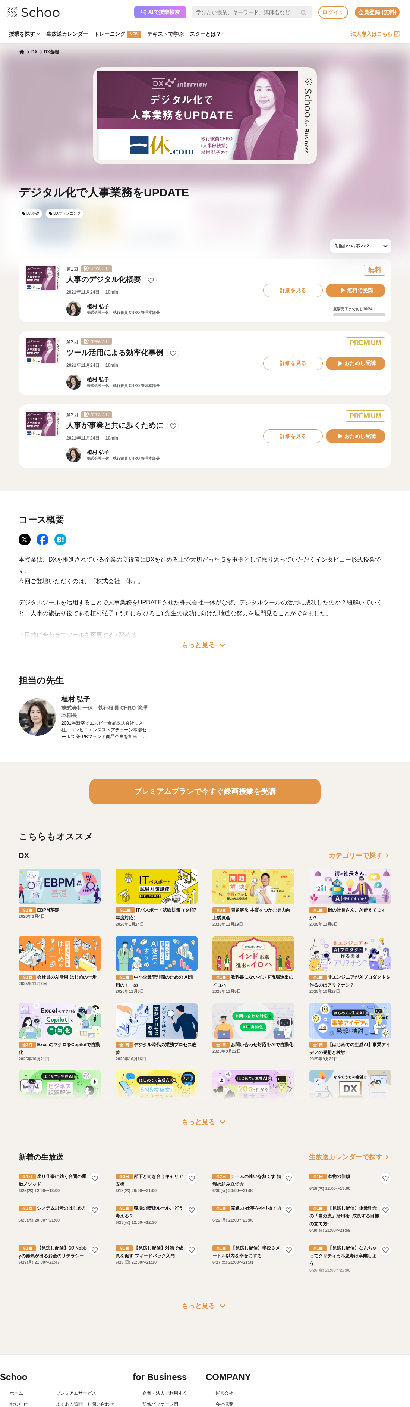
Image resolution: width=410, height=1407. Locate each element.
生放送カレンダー (67, 34)
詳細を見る (293, 290)
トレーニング (117, 34)
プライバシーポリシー (78, 1366)
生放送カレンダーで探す (350, 1086)
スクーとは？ (205, 34)
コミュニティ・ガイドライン (85, 1355)
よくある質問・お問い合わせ (85, 1333)
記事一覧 (19, 1376)
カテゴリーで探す (360, 855)
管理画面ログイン (160, 1355)
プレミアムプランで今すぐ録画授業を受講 (205, 791)
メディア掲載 (228, 1366)
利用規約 (65, 1344)
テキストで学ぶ (165, 34)
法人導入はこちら (375, 34)
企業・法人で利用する (164, 1323)
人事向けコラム (158, 1344)
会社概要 (224, 1333)
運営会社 (224, 1323)
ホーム (16, 1323)
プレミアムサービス (76, 1323)
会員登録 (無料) (377, 12)
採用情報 (224, 1344)
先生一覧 (19, 1366)
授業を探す (24, 34)
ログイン (333, 12)
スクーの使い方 (25, 1355)
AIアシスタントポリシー (80, 1376)
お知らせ (19, 1333)
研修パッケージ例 (160, 1333)
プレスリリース (231, 1355)
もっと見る (205, 645)
